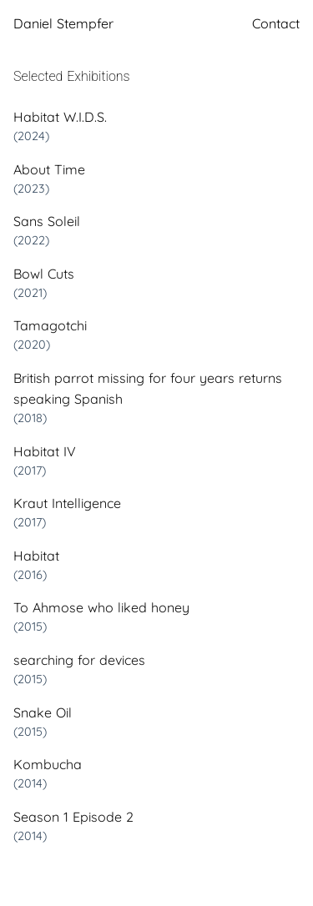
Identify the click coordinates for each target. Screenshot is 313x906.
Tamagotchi (50, 325)
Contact (276, 23)
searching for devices (79, 660)
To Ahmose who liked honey (101, 607)
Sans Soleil (46, 221)
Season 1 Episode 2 (73, 816)
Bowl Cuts (43, 273)
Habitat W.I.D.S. (60, 116)
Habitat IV (44, 451)
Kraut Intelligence (67, 503)
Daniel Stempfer (63, 23)
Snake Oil (42, 712)
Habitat (36, 555)
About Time (49, 169)
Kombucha (47, 764)
